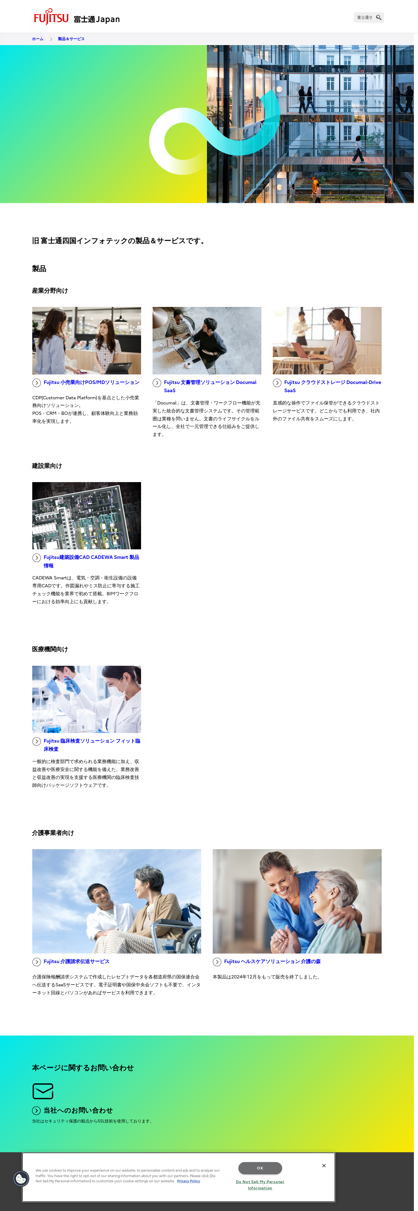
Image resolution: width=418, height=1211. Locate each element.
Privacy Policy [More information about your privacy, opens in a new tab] (188, 1181)
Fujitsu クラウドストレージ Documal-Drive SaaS (327, 386)
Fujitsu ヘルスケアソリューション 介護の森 (267, 962)
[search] (378, 17)
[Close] (324, 1166)
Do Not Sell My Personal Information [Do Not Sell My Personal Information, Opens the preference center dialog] (260, 1185)
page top (406, 1150)
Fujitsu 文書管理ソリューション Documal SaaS (204, 386)
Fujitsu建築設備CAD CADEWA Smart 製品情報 (85, 561)
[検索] (369, 17)
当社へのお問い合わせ (72, 1110)
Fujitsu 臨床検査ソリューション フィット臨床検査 (86, 744)
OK (260, 1168)
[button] (21, 1178)
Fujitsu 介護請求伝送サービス (71, 962)
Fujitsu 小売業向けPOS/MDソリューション (85, 383)
